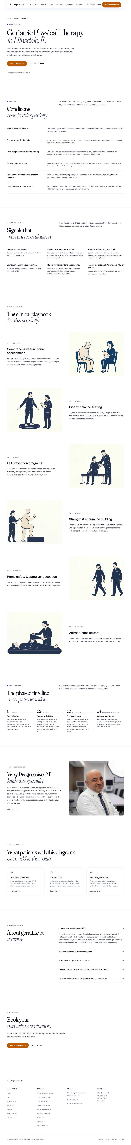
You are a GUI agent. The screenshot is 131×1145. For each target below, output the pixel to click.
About (43, 5)
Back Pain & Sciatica (43, 1097)
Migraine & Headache (44, 1109)
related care (24, 73)
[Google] (123, 1139)
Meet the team (14, 809)
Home (9, 18)
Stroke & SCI (41, 1117)
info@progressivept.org (74, 1103)
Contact (79, 5)
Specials (59, 5)
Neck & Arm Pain (42, 1101)
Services (34, 5)
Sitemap (114, 1139)
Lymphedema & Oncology (45, 1093)
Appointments (11, 1101)
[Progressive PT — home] (17, 5)
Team (51, 5)
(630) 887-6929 (94, 5)
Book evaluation (17, 64)
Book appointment (112, 5)
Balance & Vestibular (43, 1105)
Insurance (69, 5)
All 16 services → (42, 1126)
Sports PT (40, 1122)
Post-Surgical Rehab (43, 1113)
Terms (107, 1139)
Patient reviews (12, 1113)
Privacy (100, 1139)
